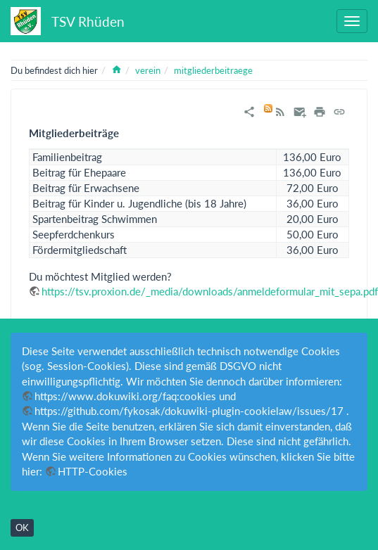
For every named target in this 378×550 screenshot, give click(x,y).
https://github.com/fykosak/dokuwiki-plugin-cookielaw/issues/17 (189, 410)
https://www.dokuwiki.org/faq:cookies (125, 396)
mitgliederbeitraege (213, 70)
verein (147, 70)
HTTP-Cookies (92, 471)
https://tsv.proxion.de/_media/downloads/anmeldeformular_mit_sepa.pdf (210, 291)
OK (22, 527)
